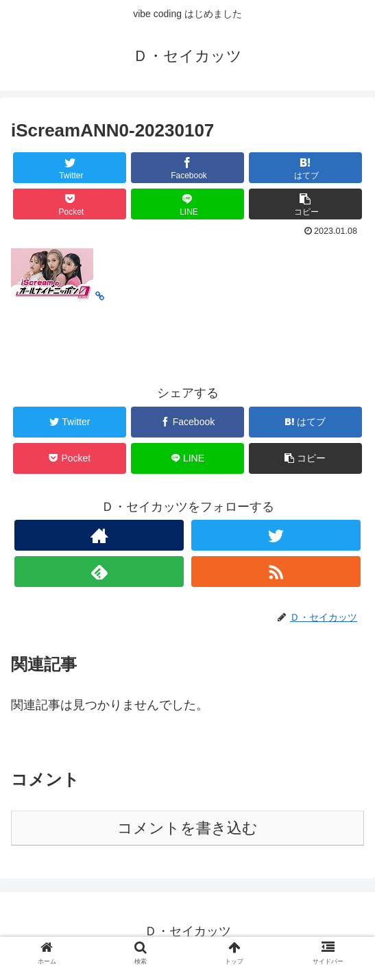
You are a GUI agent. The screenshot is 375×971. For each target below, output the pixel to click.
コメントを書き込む (187, 828)
